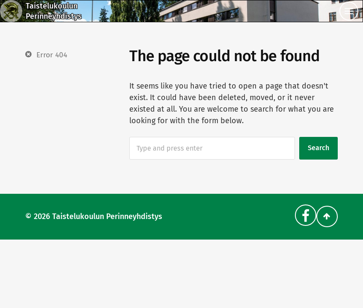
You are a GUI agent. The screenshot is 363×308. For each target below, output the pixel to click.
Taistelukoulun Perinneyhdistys (107, 216)
